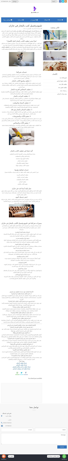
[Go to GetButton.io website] (3, 459)
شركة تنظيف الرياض (21, 363)
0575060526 (4, 1)
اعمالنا (47, 20)
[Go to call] (4, 456)
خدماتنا (21, 20)
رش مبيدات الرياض (62, 94)
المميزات (34, 20)
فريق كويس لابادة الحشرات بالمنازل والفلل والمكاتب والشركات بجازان (55, 65)
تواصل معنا (7, 20)
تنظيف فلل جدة (63, 84)
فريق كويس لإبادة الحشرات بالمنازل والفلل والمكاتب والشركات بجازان (55, 55)
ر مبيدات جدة (63, 90)
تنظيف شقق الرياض (62, 81)
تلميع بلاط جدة (63, 77)
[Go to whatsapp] (64, 456)
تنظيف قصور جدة (62, 87)
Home (60, 20)
